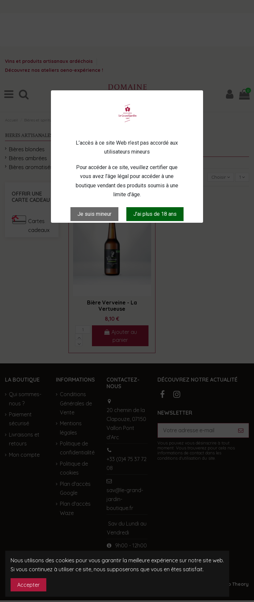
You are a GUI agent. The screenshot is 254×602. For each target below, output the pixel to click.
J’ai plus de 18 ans (155, 214)
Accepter (28, 584)
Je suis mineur (94, 214)
